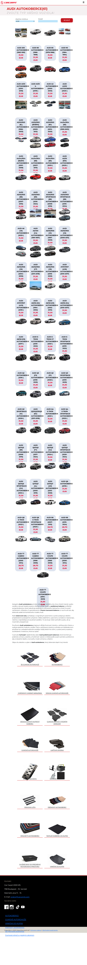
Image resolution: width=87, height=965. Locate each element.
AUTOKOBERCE (12, 916)
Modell (40, 19)
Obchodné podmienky (50, 930)
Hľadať (67, 20)
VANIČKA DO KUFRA (14, 923)
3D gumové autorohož (14, 931)
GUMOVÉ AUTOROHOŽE (15, 920)
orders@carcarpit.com (20, 897)
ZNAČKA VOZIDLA (21, 19)
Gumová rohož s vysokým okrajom (19, 935)
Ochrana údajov (36, 930)
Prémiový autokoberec (14, 927)
